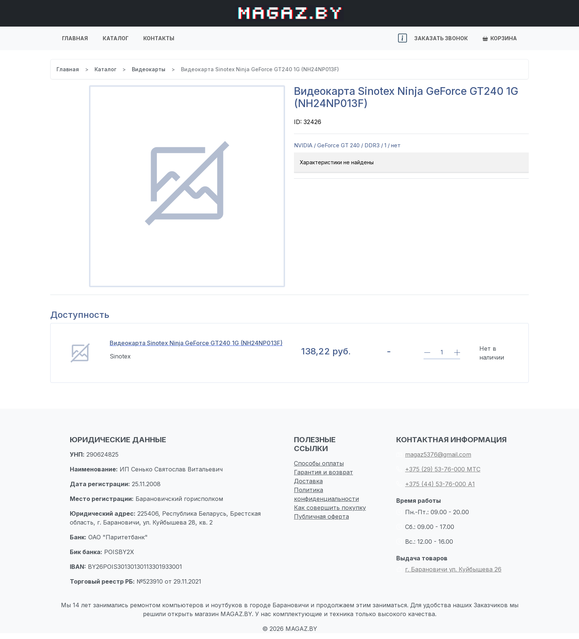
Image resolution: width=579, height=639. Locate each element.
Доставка (308, 481)
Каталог (116, 38)
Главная (75, 38)
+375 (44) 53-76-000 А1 (435, 484)
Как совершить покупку (330, 507)
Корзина (500, 38)
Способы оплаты (319, 463)
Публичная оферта (321, 516)
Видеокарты (148, 69)
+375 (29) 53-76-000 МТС (438, 469)
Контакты (158, 38)
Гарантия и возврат (323, 472)
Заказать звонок (441, 38)
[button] (402, 38)
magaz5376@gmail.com (433, 454)
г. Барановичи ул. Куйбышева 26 (448, 569)
